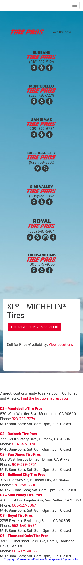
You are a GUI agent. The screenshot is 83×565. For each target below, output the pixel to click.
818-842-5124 (23, 444)
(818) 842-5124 (41, 62)
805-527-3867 (24, 505)
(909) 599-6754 (41, 129)
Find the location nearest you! (45, 398)
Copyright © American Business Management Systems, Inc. (41, 559)
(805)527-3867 (41, 196)
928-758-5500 (24, 485)
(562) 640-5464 (41, 231)
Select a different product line (34, 327)
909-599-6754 (24, 464)
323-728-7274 (23, 419)
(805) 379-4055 (42, 264)
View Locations (61, 344)
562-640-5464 (24, 526)
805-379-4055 (24, 551)
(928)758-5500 (41, 162)
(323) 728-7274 (41, 95)
